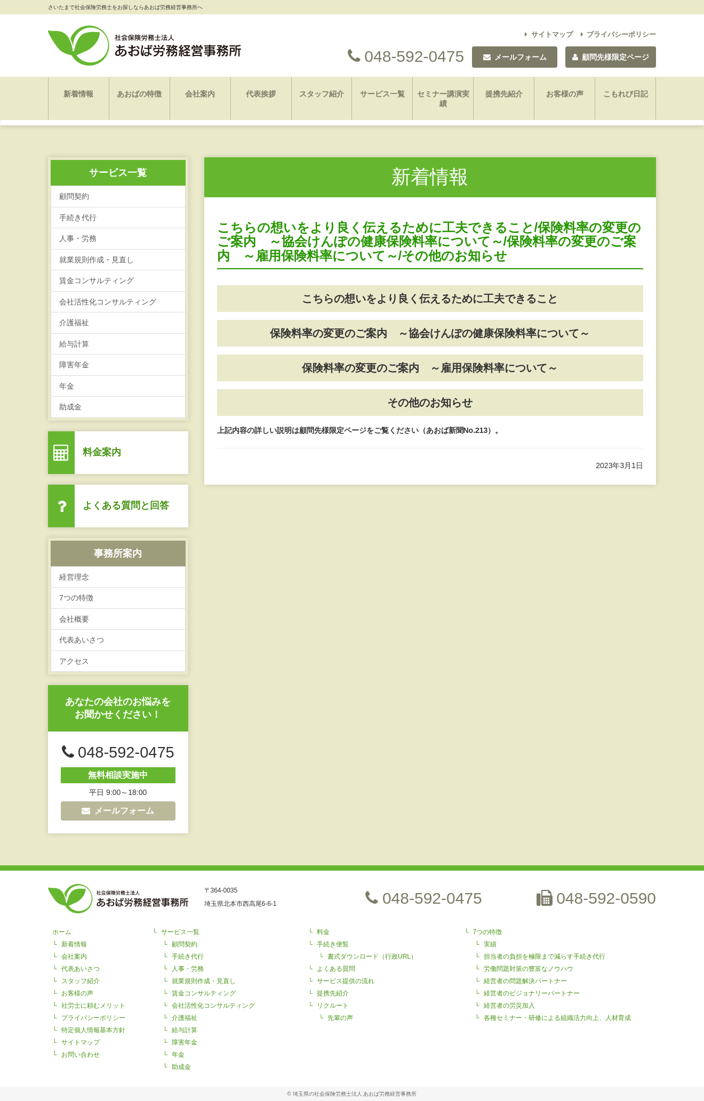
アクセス (74, 661)
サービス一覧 (382, 94)
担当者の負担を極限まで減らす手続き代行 (544, 956)
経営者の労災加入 (509, 1005)
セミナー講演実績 (443, 99)
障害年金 (74, 364)
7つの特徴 (76, 597)
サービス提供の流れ (345, 981)
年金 (66, 386)
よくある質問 (336, 969)
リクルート (333, 1005)
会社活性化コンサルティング (107, 302)
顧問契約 (74, 196)
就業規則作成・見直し (96, 259)
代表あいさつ (81, 640)
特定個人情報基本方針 (93, 1030)
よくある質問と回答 (126, 505)
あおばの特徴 (139, 94)
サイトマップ (549, 34)
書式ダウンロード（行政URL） (372, 956)
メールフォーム (118, 810)
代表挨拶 (261, 94)
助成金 (70, 407)
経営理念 (74, 577)
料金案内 (102, 452)
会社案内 (200, 94)
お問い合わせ (80, 1054)
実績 (490, 944)
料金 (323, 932)
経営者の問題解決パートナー (525, 981)
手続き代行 (78, 217)
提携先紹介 (504, 94)
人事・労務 (78, 238)
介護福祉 (74, 322)
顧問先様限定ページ (610, 57)
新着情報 (78, 94)
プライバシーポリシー (619, 34)
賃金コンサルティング (96, 280)
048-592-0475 (406, 56)
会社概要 (74, 619)
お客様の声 (564, 94)
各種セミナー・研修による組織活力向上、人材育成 (557, 1018)
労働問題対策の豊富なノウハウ (528, 969)
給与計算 (74, 344)
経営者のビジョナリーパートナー (532, 993)
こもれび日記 (625, 94)
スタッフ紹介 (321, 94)
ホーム (61, 932)
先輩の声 (340, 1018)
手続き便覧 (333, 944)
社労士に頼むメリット (93, 1005)
